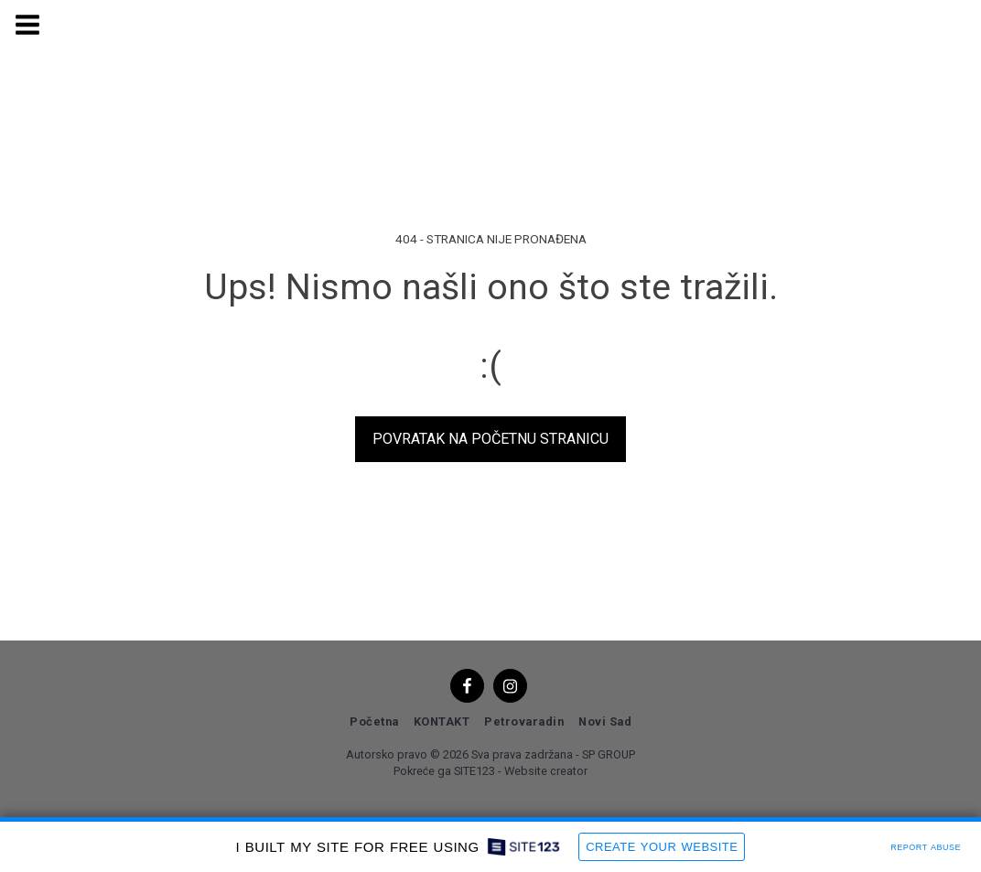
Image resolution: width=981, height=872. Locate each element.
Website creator (546, 771)
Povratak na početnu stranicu (490, 438)
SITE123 (474, 771)
